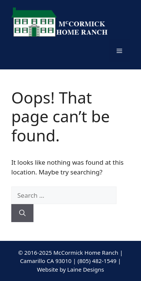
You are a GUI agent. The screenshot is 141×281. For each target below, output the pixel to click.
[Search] (22, 213)
